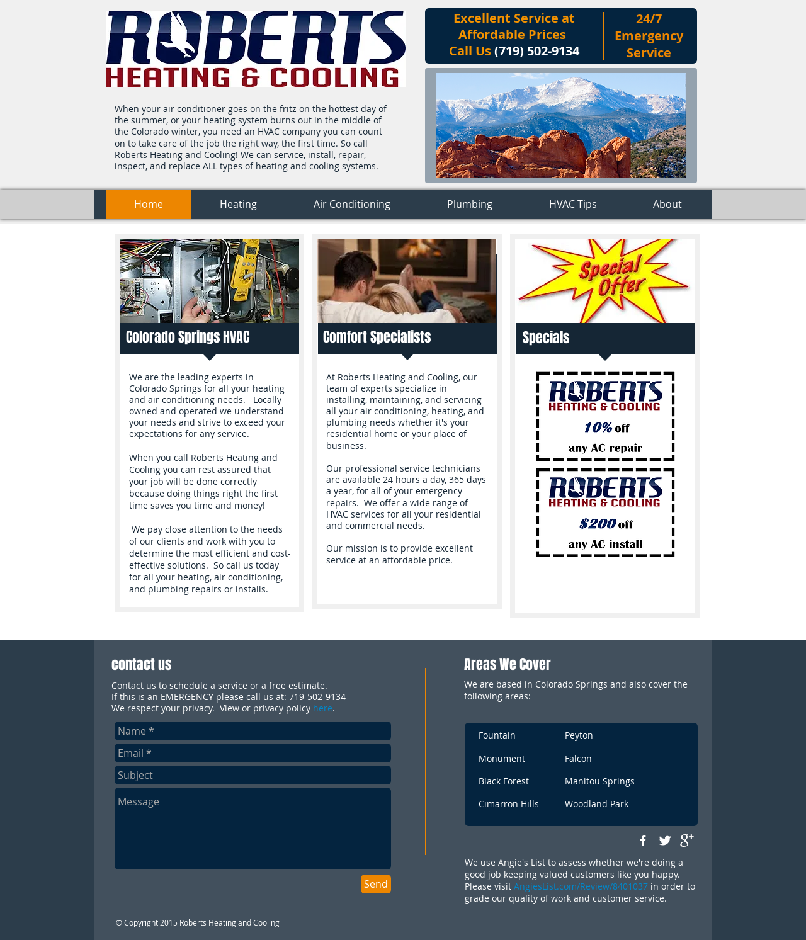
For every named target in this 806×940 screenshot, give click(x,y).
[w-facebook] (643, 840)
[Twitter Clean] (665, 840)
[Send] (376, 884)
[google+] (687, 840)
